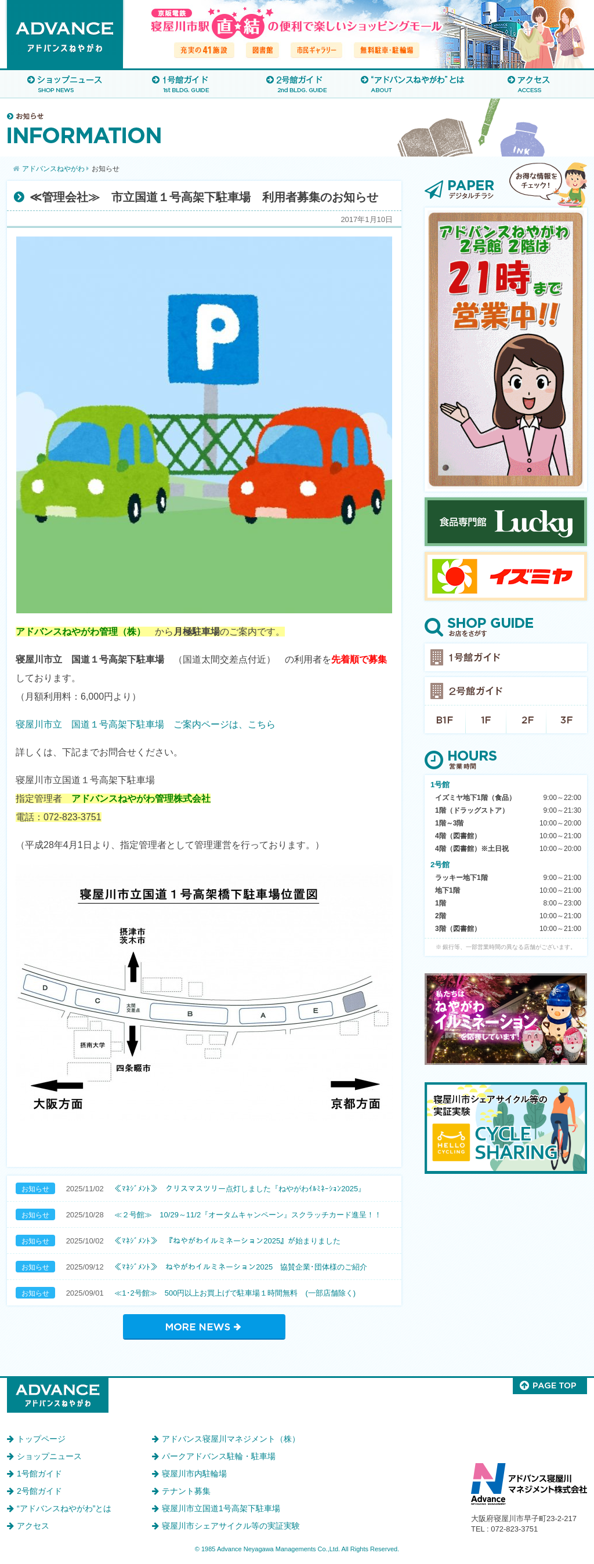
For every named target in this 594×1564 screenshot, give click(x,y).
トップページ (41, 1438)
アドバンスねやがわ (65, 34)
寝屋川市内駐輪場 (194, 1473)
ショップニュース (65, 83)
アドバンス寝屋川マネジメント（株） (231, 1438)
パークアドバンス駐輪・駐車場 (219, 1456)
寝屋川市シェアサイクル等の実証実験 (231, 1525)
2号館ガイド (297, 83)
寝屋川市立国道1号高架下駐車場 (221, 1508)
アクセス (529, 83)
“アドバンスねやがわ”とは (413, 83)
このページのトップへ (550, 1386)
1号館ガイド (181, 83)
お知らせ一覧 (204, 1326)
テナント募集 (186, 1491)
